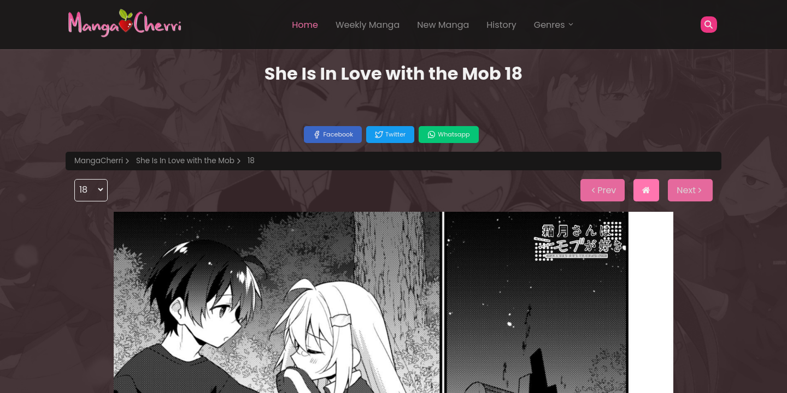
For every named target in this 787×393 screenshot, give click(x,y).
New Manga (443, 25)
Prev (602, 190)
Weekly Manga (368, 25)
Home (305, 25)
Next (690, 190)
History (501, 25)
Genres (554, 25)
